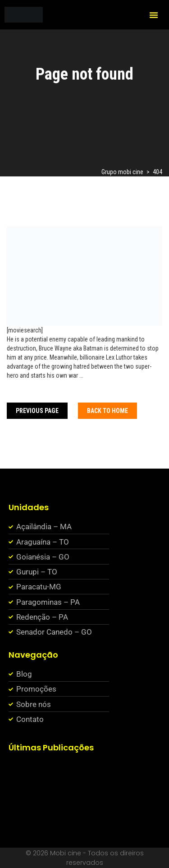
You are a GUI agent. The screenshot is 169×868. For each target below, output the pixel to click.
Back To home (107, 410)
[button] (153, 15)
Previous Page (37, 410)
